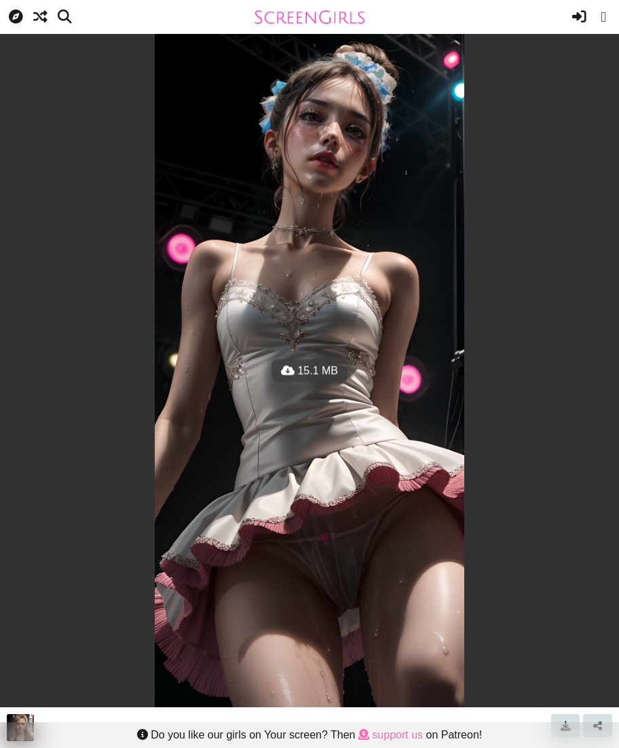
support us (390, 735)
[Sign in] (579, 17)
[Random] (40, 17)
